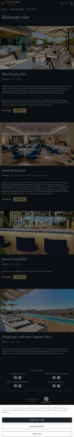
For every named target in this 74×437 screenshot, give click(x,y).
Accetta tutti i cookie (37, 420)
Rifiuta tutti (37, 434)
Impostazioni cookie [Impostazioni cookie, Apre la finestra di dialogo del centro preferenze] (37, 426)
